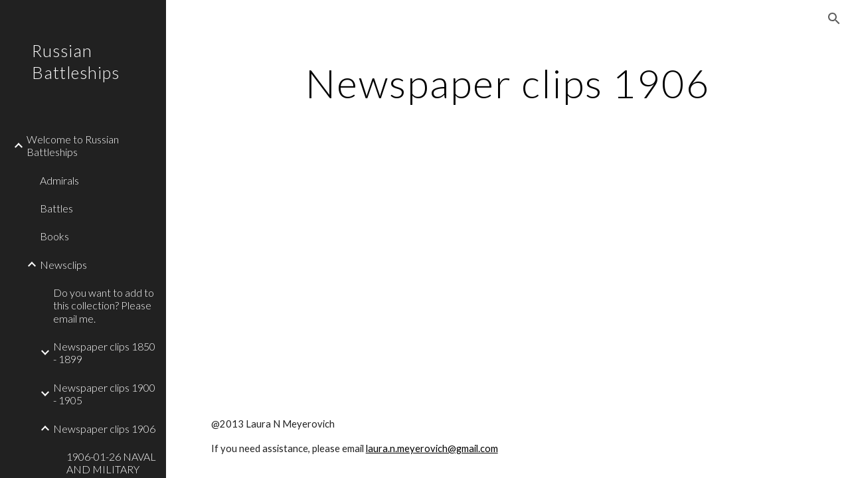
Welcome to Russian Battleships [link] (73, 145)
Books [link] (54, 236)
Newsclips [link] (63, 264)
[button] (834, 19)
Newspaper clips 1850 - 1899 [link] (104, 352)
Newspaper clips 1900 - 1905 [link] (104, 393)
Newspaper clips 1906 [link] (104, 428)
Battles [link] (56, 208)
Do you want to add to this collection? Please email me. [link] (103, 305)
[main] (508, 83)
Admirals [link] (59, 180)
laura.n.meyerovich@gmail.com (432, 448)
